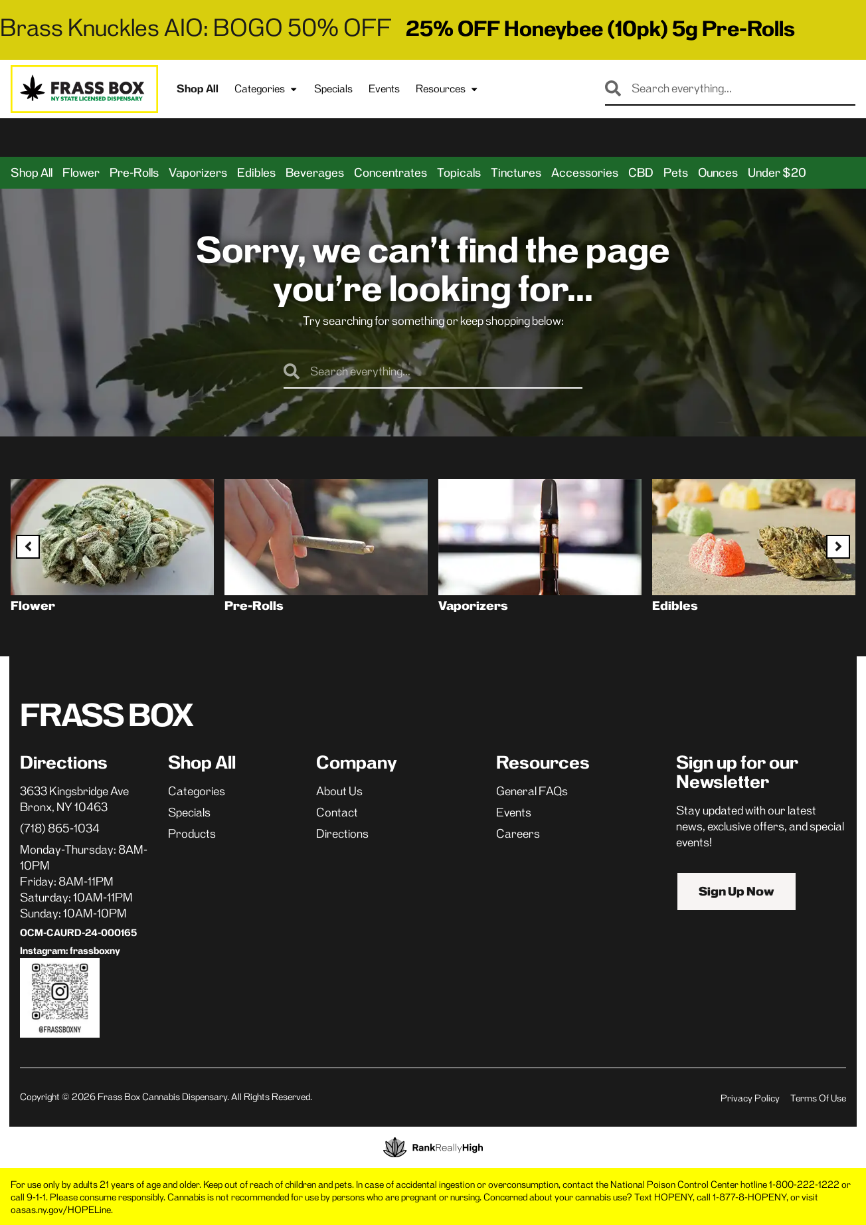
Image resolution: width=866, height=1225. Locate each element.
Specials (333, 89)
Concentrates (390, 173)
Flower (81, 173)
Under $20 (777, 173)
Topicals (459, 173)
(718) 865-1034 (60, 828)
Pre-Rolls (134, 173)
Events (384, 89)
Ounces (718, 173)
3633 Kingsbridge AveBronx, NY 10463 (74, 799)
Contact (337, 812)
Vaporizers (198, 173)
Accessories (584, 173)
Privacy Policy (750, 1098)
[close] (563, 32)
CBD (640, 173)
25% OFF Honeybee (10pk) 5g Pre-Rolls (600, 29)
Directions (342, 834)
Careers (518, 834)
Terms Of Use (818, 1098)
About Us (339, 791)
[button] (123, 137)
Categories (266, 89)
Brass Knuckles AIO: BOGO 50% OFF (196, 27)
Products (192, 834)
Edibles (256, 173)
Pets (675, 173)
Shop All (197, 89)
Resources (447, 89)
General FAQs (532, 791)
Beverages (315, 173)
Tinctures (516, 173)
